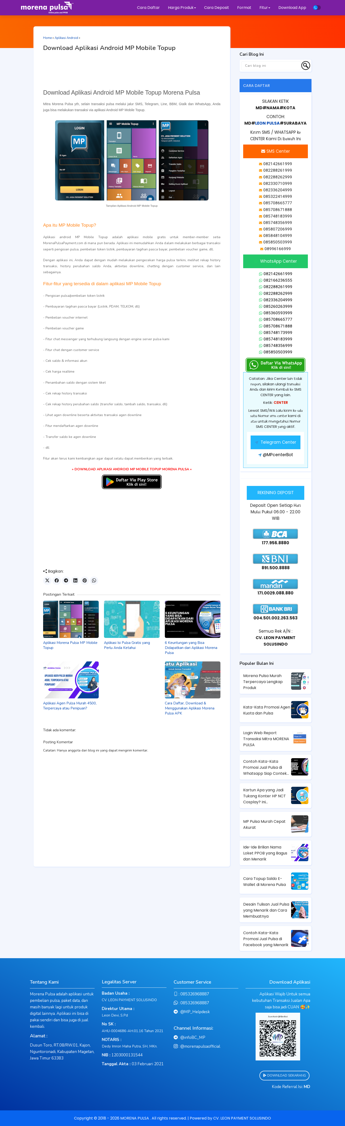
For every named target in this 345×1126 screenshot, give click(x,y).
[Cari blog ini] (271, 65)
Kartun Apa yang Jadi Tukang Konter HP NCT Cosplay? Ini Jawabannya (264, 796)
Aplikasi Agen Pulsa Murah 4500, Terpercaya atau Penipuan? (70, 706)
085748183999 (275, 339)
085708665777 (275, 319)
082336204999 (275, 299)
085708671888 (275, 326)
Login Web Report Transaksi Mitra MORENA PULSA (266, 739)
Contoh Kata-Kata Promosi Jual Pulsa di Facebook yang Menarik (265, 939)
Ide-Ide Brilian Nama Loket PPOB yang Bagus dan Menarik (265, 853)
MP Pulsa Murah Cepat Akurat (264, 824)
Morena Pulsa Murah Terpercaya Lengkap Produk (263, 681)
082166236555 (275, 280)
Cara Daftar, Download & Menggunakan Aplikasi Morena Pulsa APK (189, 708)
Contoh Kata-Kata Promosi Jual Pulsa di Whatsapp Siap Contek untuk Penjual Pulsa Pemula (265, 767)
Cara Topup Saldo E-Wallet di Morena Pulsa (264, 881)
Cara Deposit (216, 7)
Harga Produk (182, 7)
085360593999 (275, 312)
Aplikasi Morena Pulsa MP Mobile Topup (70, 645)
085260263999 (275, 306)
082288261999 (275, 286)
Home (47, 38)
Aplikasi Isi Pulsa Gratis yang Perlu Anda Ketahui (127, 645)
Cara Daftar (148, 7)
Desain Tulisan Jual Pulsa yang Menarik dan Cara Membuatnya (266, 910)
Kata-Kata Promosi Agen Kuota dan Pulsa (266, 710)
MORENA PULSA (135, 1118)
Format (244, 7)
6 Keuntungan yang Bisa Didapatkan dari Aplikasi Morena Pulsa (191, 647)
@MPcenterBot (275, 455)
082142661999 (275, 273)
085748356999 (275, 345)
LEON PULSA (267, 123)
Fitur (264, 7)
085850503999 (275, 352)
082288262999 (275, 293)
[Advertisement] (131, 72)
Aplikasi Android (66, 38)
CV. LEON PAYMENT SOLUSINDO (242, 1118)
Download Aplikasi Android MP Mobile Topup (109, 48)
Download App (292, 7)
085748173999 (275, 332)
